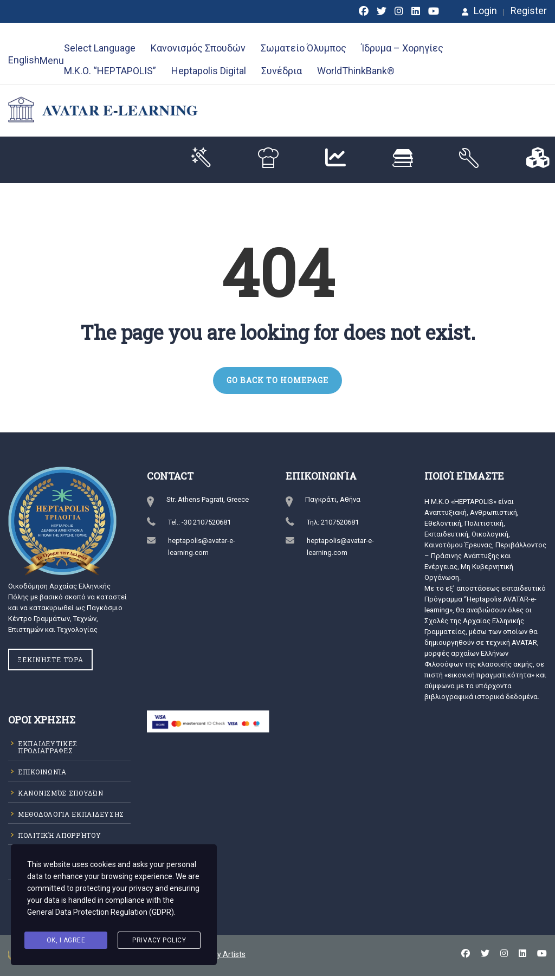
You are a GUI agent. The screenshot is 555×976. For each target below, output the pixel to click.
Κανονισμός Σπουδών (198, 48)
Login (479, 11)
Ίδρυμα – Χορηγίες (402, 48)
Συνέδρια (281, 70)
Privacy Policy (159, 940)
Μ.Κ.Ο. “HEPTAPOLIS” (110, 70)
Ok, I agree (66, 940)
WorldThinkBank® (356, 70)
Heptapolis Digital (208, 70)
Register (529, 11)
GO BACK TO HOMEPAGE (277, 380)
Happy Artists (222, 954)
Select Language (99, 48)
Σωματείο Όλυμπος (303, 48)
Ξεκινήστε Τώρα (50, 659)
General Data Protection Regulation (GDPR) (100, 912)
